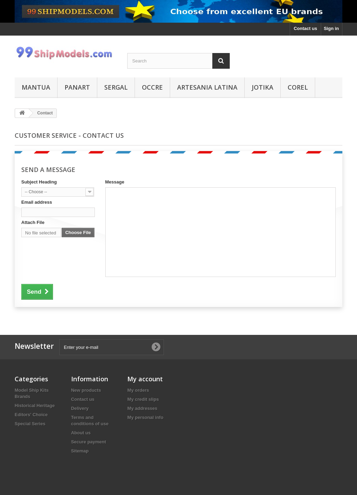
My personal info (145, 417)
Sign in (331, 28)
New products (86, 390)
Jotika (262, 87)
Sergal (116, 87)
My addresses (142, 408)
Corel (298, 87)
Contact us (305, 28)
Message (114, 182)
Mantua (36, 87)
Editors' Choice (31, 414)
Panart (77, 87)
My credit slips (143, 399)
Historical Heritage (35, 405)
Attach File (32, 222)
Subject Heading (39, 182)
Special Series (30, 423)
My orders (138, 390)
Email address (36, 202)
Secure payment (88, 441)
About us (81, 432)
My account (145, 379)
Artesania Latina (207, 87)
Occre (152, 87)
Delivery (80, 408)
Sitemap (80, 450)
